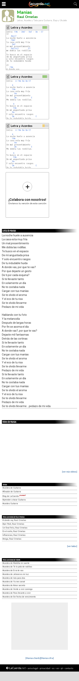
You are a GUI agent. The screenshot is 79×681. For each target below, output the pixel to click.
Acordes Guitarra (10, 503)
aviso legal (33, 668)
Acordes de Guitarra (11, 488)
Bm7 (30, 32)
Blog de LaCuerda (14, 496)
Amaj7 (13, 36)
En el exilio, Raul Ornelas (13, 531)
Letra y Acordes (21, 27)
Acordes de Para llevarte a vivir (16, 593)
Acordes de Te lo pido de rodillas (17, 566)
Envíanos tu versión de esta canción (27, 193)
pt (62, 668)
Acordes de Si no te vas (12, 570)
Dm (36, 32)
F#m (16, 32)
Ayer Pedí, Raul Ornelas (13, 524)
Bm (23, 81)
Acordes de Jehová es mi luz (15, 574)
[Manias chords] (33, 658)
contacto (69, 668)
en (57, 668)
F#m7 (13, 40)
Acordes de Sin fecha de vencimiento (19, 597)
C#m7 (23, 32)
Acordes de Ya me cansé (13, 581)
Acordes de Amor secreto (13, 585)
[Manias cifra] (47, 658)
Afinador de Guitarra (11, 491)
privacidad (45, 668)
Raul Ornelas (27, 17)
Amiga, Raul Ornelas (11, 539)
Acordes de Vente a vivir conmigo (17, 589)
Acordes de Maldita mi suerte (15, 563)
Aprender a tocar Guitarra (14, 500)
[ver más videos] (69, 471)
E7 (42, 32)
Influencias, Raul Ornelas (13, 535)
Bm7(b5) (15, 48)
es (53, 668)
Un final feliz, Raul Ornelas (14, 528)
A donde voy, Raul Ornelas (14, 520)
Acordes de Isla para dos (13, 578)
